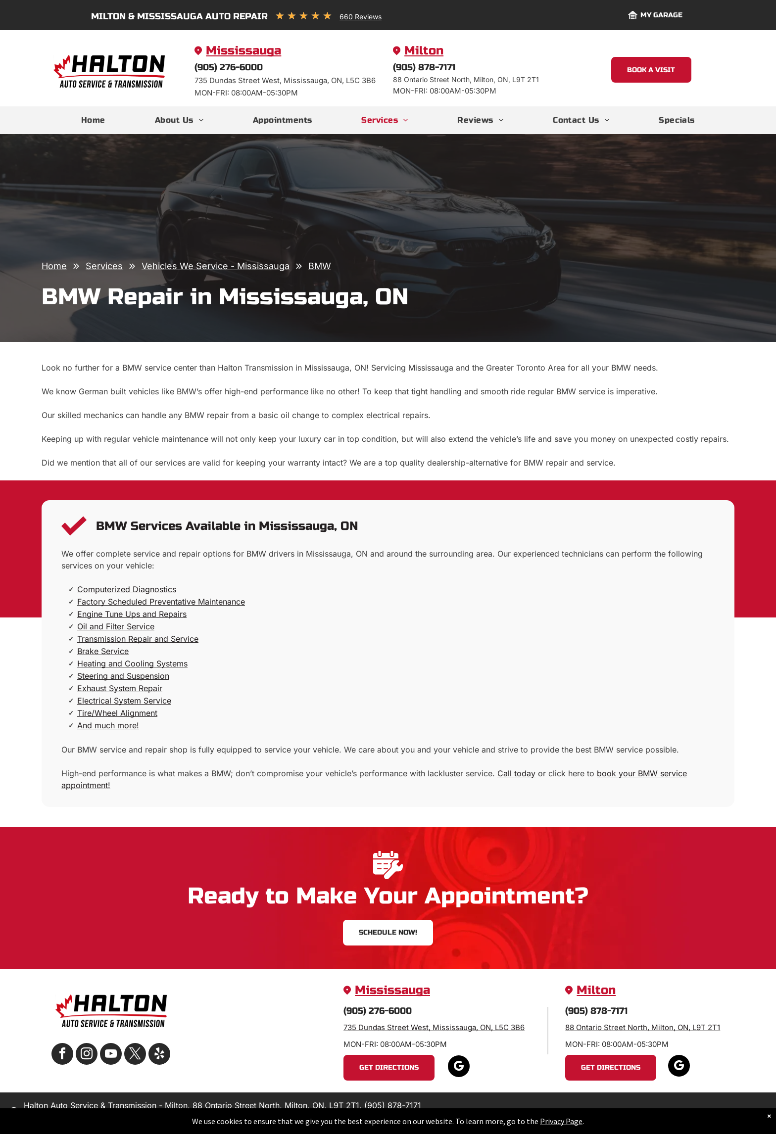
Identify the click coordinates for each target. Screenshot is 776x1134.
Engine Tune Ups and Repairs (132, 614)
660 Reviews (361, 16)
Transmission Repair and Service (137, 639)
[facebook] (62, 1055)
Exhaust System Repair (119, 688)
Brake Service (103, 651)
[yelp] (159, 1055)
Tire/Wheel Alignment (117, 713)
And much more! (108, 725)
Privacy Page (561, 1124)
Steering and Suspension (123, 676)
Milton (423, 51)
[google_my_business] (459, 1067)
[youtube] (111, 1055)
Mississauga (243, 51)
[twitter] (135, 1055)
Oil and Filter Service (115, 626)
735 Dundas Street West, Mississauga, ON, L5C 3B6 (434, 1027)
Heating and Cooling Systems (132, 663)
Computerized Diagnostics (126, 589)
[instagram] (86, 1055)
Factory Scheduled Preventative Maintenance (161, 602)
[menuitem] (93, 120)
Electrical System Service (124, 701)
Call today (516, 773)
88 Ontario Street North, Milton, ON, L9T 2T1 (642, 1027)
